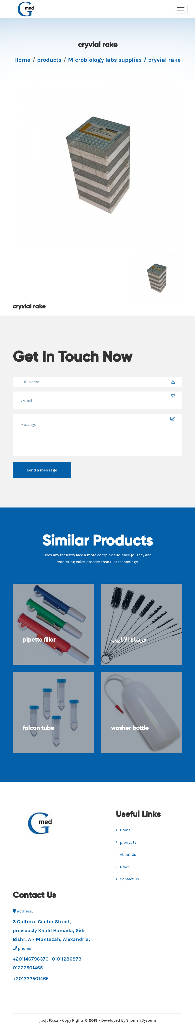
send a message (42, 470)
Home (22, 59)
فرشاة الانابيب (128, 640)
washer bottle (130, 728)
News (123, 866)
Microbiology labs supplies (105, 59)
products (49, 59)
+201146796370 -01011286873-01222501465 (48, 963)
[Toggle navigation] (181, 9)
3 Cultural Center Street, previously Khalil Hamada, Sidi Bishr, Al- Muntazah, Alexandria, (51, 930)
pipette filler (39, 640)
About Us (126, 854)
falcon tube (38, 728)
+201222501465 (31, 978)
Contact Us (127, 879)
